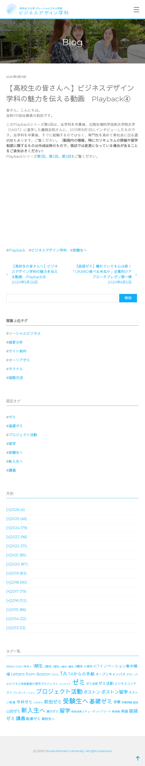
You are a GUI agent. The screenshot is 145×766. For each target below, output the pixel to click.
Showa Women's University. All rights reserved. (78, 751)
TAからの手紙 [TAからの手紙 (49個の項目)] (81, 674)
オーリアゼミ (19, 360)
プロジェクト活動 (23, 435)
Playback (17, 250)
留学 (12, 444)
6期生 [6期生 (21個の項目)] (79, 666)
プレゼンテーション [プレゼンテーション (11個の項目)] (24, 692)
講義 (12, 470)
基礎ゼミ (16, 426)
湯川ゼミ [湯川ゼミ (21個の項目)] (52, 711)
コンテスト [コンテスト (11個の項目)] (65, 684)
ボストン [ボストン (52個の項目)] (91, 692)
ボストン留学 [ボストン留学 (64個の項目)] (114, 692)
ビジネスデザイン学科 (49, 250)
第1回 (41, 156)
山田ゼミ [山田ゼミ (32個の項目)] (13, 711)
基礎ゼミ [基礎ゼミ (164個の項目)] (101, 701)
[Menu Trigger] (136, 9)
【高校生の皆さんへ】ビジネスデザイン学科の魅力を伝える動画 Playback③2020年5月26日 (35, 274)
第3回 (66, 156)
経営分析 (16, 342)
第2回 (53, 156)
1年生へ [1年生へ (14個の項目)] (27, 666)
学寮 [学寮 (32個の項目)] (117, 702)
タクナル (16, 369)
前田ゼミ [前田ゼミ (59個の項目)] (53, 702)
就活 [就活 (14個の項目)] (135, 702)
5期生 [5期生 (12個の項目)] (71, 666)
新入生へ (16, 461)
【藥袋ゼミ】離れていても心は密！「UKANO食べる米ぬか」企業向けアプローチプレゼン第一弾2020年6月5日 (102, 274)
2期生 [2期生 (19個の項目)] (48, 666)
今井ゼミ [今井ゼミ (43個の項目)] (24, 702)
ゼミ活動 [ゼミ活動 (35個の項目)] (106, 683)
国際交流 (16, 378)
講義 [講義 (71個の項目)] (20, 718)
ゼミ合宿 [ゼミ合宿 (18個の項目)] (92, 683)
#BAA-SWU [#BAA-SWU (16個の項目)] (14, 666)
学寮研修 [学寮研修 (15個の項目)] (126, 702)
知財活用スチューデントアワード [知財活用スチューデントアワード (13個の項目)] (91, 711)
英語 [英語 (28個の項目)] (124, 711)
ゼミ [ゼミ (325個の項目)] (78, 682)
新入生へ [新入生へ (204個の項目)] (33, 710)
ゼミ (12, 417)
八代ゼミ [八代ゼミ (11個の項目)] (38, 702)
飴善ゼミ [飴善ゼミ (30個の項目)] (33, 719)
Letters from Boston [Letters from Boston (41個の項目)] (30, 674)
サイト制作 (17, 351)
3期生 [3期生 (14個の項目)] (56, 666)
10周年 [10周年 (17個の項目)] (88, 666)
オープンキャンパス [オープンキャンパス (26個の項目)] (110, 674)
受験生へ (80, 250)
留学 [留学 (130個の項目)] (65, 710)
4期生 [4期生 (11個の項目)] (63, 666)
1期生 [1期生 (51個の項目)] (38, 666)
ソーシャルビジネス (25, 333)
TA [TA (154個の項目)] (63, 673)
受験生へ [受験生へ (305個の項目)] (76, 701)
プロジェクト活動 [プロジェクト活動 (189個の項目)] (59, 691)
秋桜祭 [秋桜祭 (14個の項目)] (116, 711)
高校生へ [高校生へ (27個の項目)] (48, 719)
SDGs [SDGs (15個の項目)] (55, 674)
